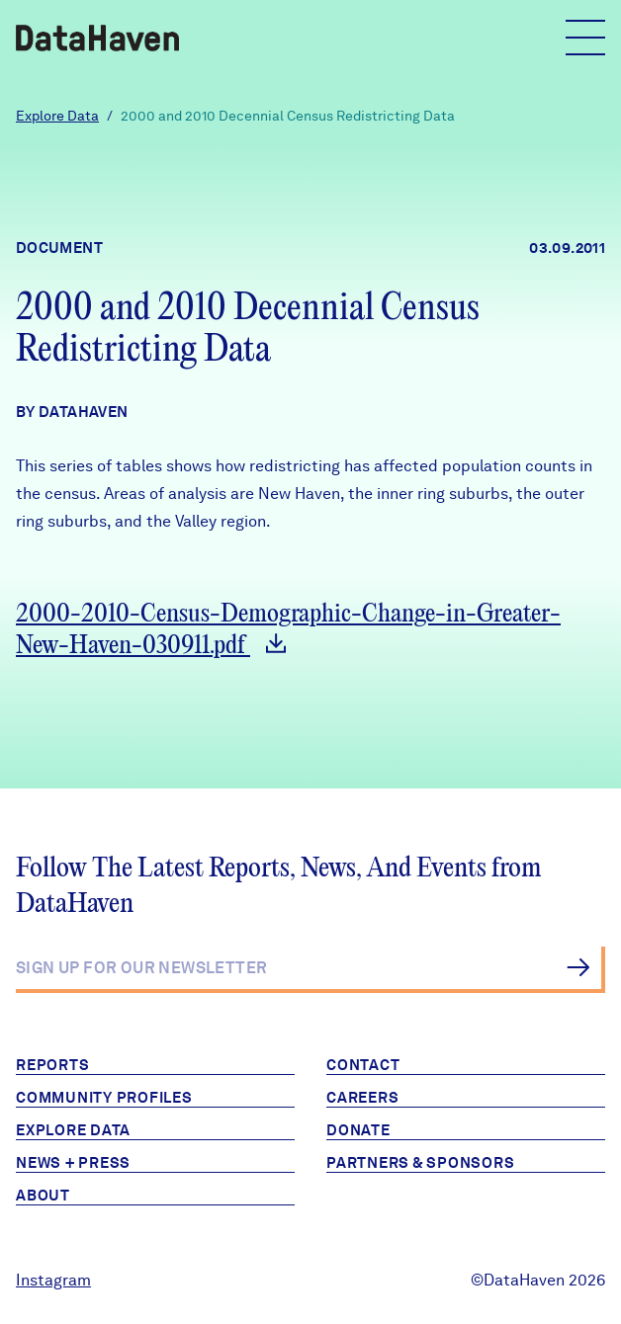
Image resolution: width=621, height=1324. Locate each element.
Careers (362, 1098)
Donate (358, 1130)
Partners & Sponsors (420, 1163)
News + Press (73, 1163)
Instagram (53, 1280)
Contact (362, 1065)
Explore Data (57, 116)
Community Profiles (104, 1098)
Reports (52, 1065)
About (43, 1195)
